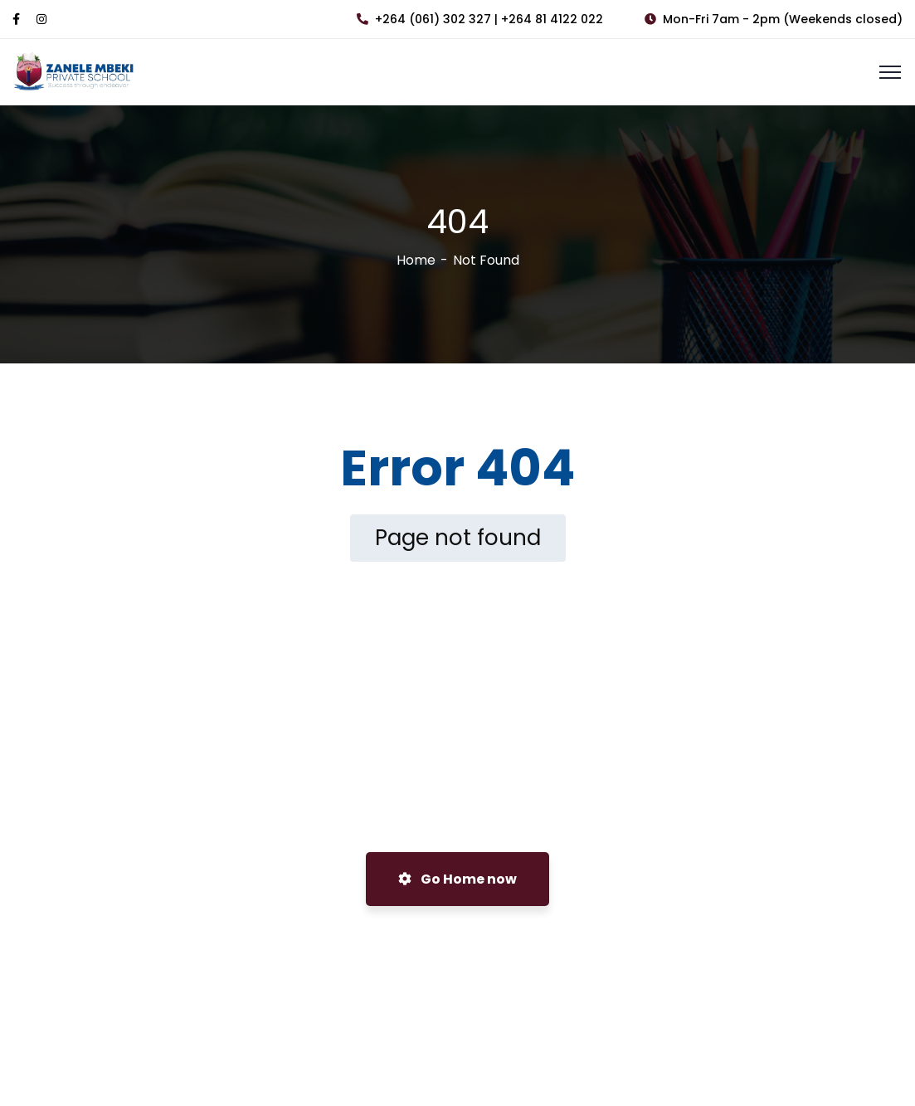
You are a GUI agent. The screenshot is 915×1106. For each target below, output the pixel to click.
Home (416, 260)
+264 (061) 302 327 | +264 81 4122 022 (480, 19)
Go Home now (457, 879)
